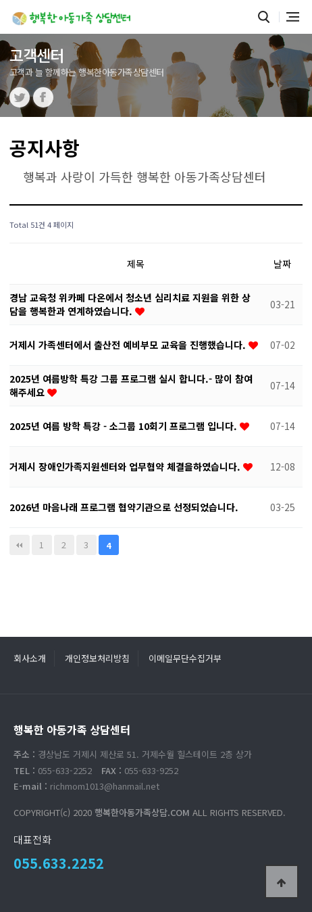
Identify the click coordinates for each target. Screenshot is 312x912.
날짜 (282, 263)
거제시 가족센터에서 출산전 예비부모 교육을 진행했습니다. (129, 345)
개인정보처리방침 (97, 658)
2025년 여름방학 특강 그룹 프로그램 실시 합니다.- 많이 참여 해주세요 (131, 385)
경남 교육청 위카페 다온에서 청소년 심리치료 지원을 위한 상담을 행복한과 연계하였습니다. (130, 304)
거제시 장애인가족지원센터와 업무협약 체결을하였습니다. (126, 466)
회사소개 (30, 658)
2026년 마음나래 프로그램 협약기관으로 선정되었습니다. (123, 507)
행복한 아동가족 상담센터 (73, 15)
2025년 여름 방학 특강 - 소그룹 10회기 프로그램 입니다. (124, 426)
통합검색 (264, 17)
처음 (19, 545)
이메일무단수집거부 (185, 658)
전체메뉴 (293, 17)
